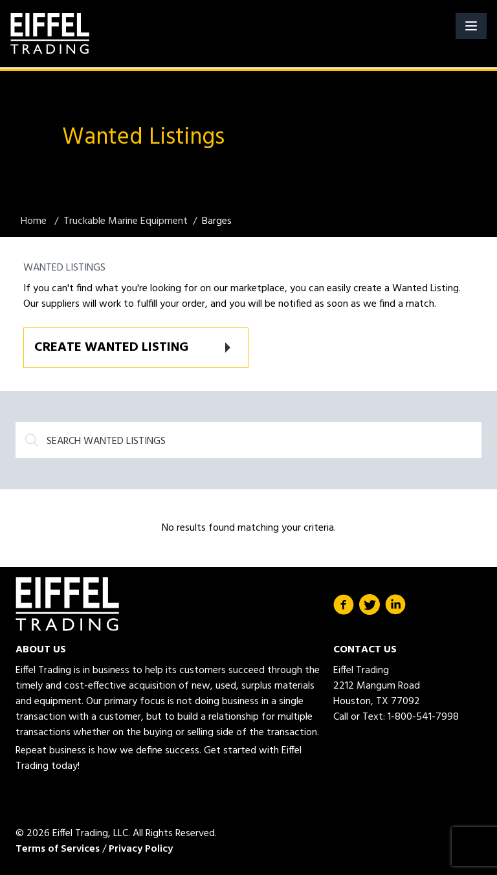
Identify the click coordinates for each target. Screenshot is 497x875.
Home (35, 221)
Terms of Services (58, 849)
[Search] (248, 440)
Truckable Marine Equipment (125, 221)
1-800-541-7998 (423, 717)
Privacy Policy (141, 849)
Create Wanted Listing (111, 347)
